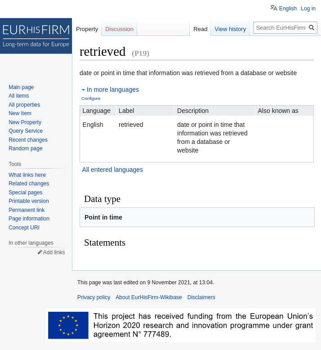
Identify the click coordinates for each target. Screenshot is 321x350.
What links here (27, 175)
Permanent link (27, 210)
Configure (90, 98)
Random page (25, 148)
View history (230, 29)
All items (19, 96)
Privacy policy (93, 297)
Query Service (26, 131)
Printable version (29, 201)
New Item (20, 113)
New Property (25, 122)
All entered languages (112, 169)
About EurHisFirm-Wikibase (149, 297)
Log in (308, 8)
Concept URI (24, 227)
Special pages (25, 192)
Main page (21, 87)
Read (200, 29)
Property (87, 29)
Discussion (119, 29)
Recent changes (28, 140)
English (288, 8)
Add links (54, 252)
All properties (24, 105)
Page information (29, 218)
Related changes (29, 183)
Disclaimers (201, 297)
